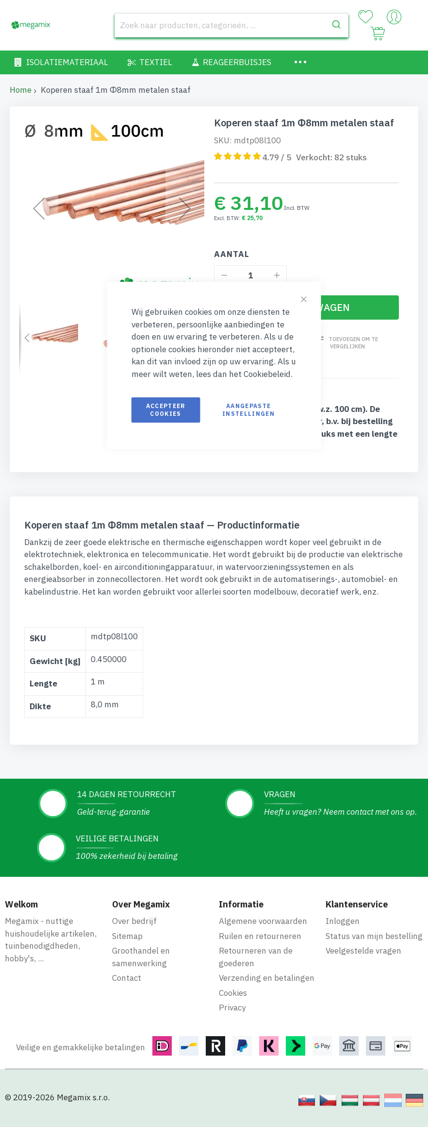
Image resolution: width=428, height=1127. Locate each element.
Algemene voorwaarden (263, 921)
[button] (38, 208)
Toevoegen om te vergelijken (353, 343)
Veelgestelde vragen (363, 950)
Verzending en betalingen (266, 978)
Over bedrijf (134, 921)
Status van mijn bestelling (374, 936)
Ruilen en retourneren (260, 936)
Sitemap (127, 936)
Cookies (233, 993)
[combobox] (232, 25)
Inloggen (343, 921)
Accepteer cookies (166, 409)
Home (21, 90)
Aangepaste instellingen (248, 409)
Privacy (232, 1007)
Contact (126, 978)
